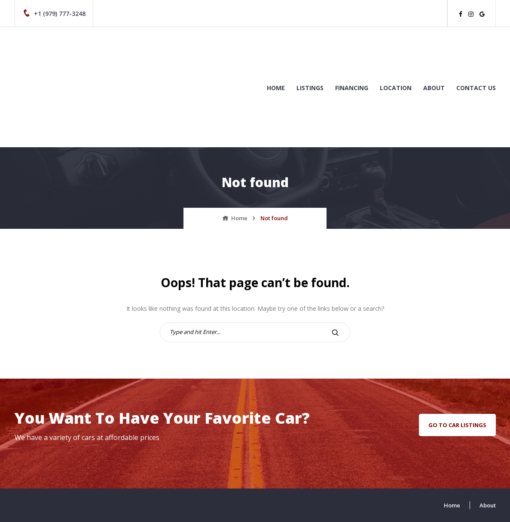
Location (396, 88)
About (434, 88)
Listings (310, 88)
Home (276, 88)
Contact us (476, 88)
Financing (351, 88)
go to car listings (457, 425)
